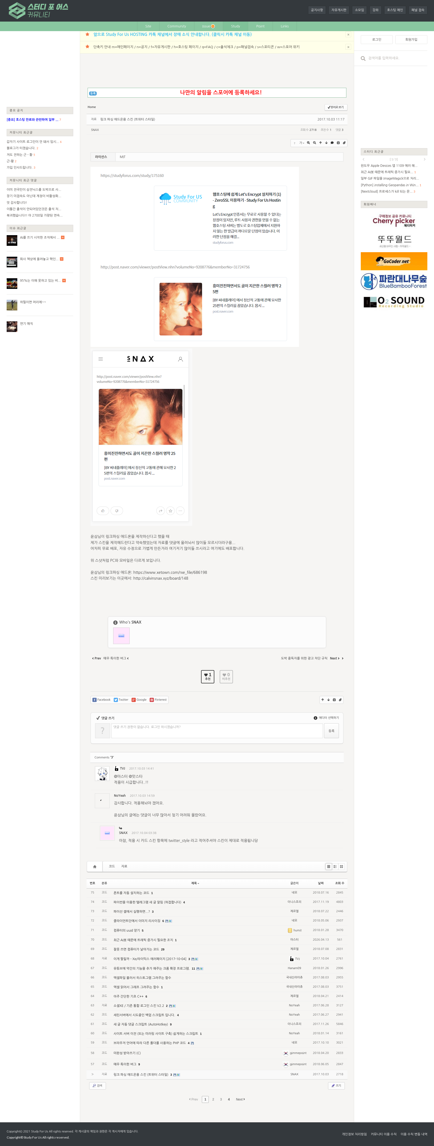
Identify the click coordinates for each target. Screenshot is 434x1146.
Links (285, 26)
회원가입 (411, 39)
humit (294, 930)
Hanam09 (294, 968)
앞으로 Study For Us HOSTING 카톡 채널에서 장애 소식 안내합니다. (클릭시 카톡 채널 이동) (172, 34)
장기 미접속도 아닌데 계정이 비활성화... (34, 196)
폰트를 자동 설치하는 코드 (131, 893)
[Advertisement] (40, 68)
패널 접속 (418, 10)
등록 (93, 93)
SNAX (95, 129)
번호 (92, 883)
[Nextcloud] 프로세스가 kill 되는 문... (387, 191)
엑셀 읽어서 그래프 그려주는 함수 (136, 987)
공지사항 (317, 10)
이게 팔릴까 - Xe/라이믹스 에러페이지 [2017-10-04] (150, 959)
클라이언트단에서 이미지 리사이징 (137, 921)
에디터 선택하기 (326, 717)
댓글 (336, 769)
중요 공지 (16, 110)
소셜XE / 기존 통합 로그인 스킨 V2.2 (139, 1005)
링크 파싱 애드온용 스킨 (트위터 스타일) (127, 119)
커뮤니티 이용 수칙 (384, 1134)
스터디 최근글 (374, 151)
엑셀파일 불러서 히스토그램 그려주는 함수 (142, 977)
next (424, 159)
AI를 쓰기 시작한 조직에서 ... (40, 237)
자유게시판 (338, 10)
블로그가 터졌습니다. (21, 148)
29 (162, 949)
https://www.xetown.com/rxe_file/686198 (170, 572)
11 (193, 968)
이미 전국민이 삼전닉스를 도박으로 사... (34, 189)
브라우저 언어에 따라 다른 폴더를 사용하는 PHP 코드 (150, 1043)
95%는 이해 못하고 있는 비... (40, 280)
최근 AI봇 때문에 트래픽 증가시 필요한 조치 (143, 940)
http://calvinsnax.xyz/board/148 (160, 578)
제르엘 (294, 911)
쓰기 (336, 1085)
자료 (124, 866)
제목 (195, 883)
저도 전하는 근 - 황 (19, 154)
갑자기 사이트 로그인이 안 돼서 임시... (33, 141)
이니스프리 (294, 901)
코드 (112, 866)
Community (176, 26)
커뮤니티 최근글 (21, 132)
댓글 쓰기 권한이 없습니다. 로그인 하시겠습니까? (147, 727)
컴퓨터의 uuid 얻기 (127, 930)
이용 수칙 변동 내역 (414, 1134)
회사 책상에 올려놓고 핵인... (39, 259)
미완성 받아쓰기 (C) (127, 1053)
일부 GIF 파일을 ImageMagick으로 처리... (390, 178)
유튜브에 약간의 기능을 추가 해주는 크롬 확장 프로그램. (152, 968)
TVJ (119, 768)
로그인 (376, 39)
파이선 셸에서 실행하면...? (132, 911)
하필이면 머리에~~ (33, 302)
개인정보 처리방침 (354, 1134)
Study (235, 26)
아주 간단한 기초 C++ (128, 996)
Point (260, 26)
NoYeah (120, 795)
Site (148, 26)
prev (363, 159)
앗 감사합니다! (17, 202)
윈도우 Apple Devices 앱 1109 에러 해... (389, 165)
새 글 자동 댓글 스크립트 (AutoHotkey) (141, 1024)
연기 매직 (26, 323)
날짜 (321, 883)
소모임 (359, 10)
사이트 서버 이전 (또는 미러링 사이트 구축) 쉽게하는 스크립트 (156, 1033)
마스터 (294, 939)
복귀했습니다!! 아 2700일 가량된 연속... (35, 215)
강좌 (375, 10)
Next (240, 1099)
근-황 (10, 161)
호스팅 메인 (395, 10)
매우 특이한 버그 (125, 1064)
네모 (294, 892)
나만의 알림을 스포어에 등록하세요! (221, 92)
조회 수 (339, 883)
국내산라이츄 (294, 977)
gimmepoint (294, 1053)
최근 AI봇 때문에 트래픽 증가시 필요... (387, 172)
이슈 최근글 (18, 228)
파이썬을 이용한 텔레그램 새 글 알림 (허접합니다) (147, 902)
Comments (104, 757)
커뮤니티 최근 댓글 (23, 180)
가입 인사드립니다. (19, 167)
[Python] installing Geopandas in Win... (390, 185)
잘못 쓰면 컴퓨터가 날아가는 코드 (136, 949)
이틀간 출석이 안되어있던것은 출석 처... (34, 209)
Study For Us (39, 1131)
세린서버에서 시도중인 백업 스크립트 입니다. (144, 1015)
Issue (208, 26)
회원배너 (370, 204)
